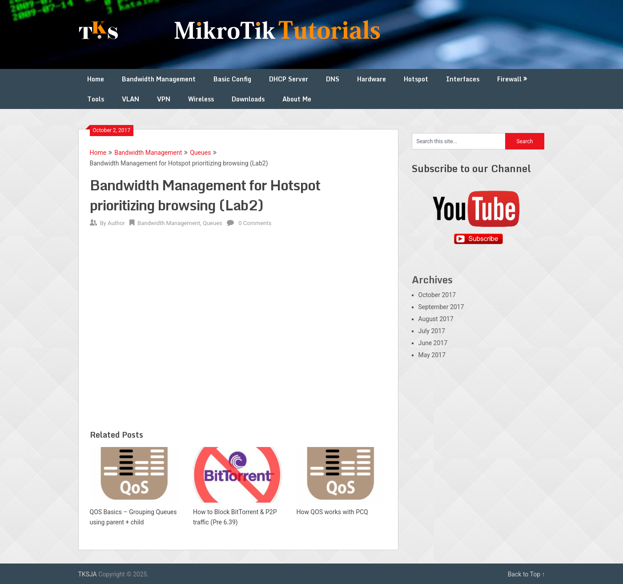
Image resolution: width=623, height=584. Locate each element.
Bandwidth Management (159, 79)
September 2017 (441, 306)
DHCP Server (288, 79)
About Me (296, 99)
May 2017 (432, 354)
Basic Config (232, 79)
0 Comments (254, 223)
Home (95, 79)
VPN (163, 99)
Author (116, 223)
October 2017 (437, 294)
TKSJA (87, 574)
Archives (432, 279)
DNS (332, 79)
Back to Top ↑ (526, 574)
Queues (200, 152)
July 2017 (431, 330)
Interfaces (462, 79)
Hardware (371, 79)
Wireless (201, 99)
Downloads (248, 99)
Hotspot (416, 79)
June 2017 (433, 342)
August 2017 (436, 318)
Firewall (509, 79)
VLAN (130, 99)
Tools (95, 99)
